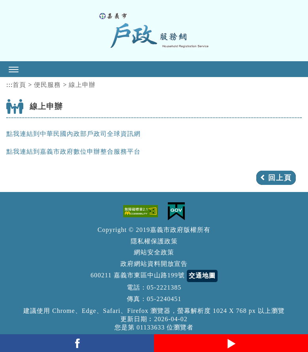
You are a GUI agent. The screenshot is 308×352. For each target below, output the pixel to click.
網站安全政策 (154, 252)
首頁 (19, 84)
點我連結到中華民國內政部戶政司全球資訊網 (73, 133)
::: (9, 84)
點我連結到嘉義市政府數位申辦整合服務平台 (73, 151)
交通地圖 (202, 275)
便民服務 (47, 84)
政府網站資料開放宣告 (154, 263)
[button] (154, 69)
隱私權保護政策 (154, 241)
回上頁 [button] (280, 178)
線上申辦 (82, 84)
